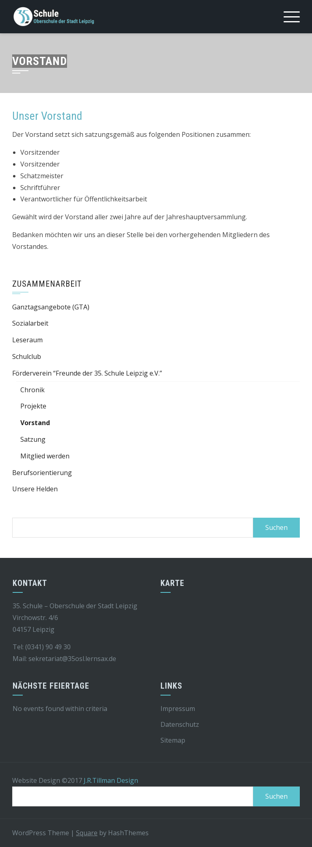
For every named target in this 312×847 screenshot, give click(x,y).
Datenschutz (179, 724)
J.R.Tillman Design (111, 780)
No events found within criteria (60, 708)
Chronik (32, 389)
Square (87, 832)
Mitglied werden (44, 456)
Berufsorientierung (42, 472)
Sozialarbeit (30, 323)
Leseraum (27, 339)
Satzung (33, 439)
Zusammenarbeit (47, 284)
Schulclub (26, 356)
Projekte (33, 406)
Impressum (177, 708)
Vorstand (35, 422)
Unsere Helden (35, 488)
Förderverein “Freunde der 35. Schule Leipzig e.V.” (87, 373)
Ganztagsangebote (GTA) (50, 306)
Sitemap (172, 740)
